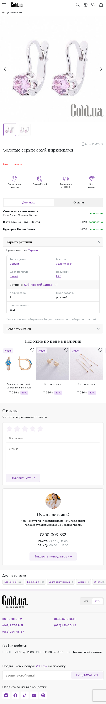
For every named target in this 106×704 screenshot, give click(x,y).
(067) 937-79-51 (12, 625)
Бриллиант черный (61, 582)
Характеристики (19, 242)
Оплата (78, 202)
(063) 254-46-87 (13, 631)
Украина (34, 250)
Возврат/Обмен (18, 329)
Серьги (14, 263)
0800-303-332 (53, 534)
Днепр (13, 215)
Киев (5, 215)
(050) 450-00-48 (65, 625)
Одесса (33, 215)
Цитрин (83, 582)
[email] (38, 675)
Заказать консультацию (53, 556)
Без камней (13, 582)
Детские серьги (14, 12)
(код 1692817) (94, 144)
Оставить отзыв (22, 478)
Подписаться (87, 675)
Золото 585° (64, 263)
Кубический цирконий (41, 285)
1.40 (58, 276)
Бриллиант (35, 582)
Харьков (23, 215)
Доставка (28, 202)
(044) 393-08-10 (65, 619)
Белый (14, 276)
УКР (86, 601)
